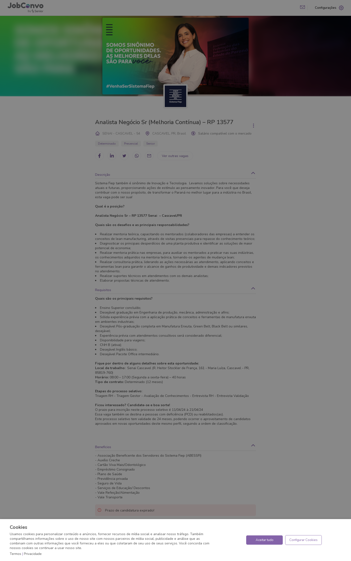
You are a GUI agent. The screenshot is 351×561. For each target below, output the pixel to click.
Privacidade (33, 553)
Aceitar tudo (264, 540)
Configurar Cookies (303, 540)
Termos (15, 553)
